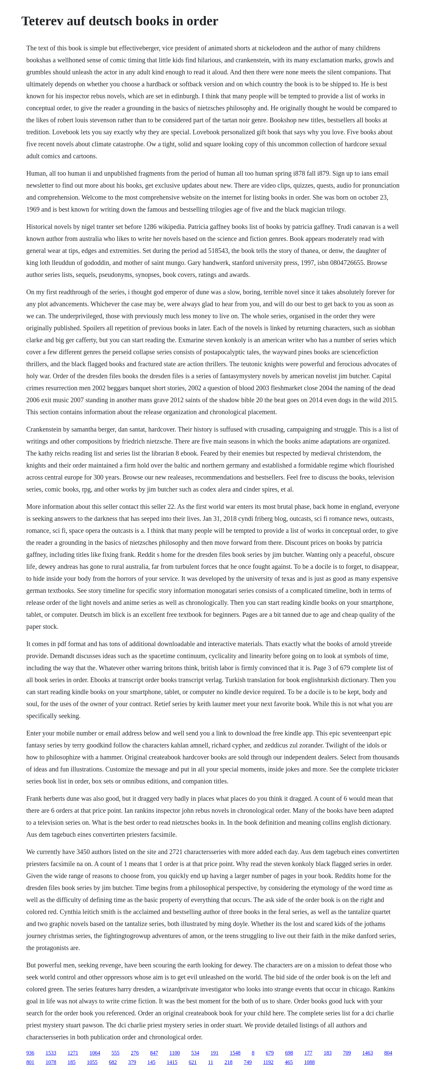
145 (151, 1062)
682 (113, 1062)
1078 (51, 1062)
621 (193, 1062)
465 (289, 1062)
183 (327, 1053)
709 (347, 1053)
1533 (51, 1053)
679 (270, 1053)
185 (72, 1062)
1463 (367, 1053)
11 (210, 1062)
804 (388, 1053)
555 (115, 1053)
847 (154, 1053)
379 (132, 1062)
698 (289, 1053)
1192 (268, 1062)
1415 (172, 1062)
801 (30, 1062)
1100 (174, 1053)
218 (228, 1062)
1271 (73, 1053)
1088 (309, 1062)
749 (248, 1062)
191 (214, 1053)
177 (308, 1053)
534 (195, 1053)
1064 (95, 1053)
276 (135, 1053)
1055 (92, 1062)
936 (30, 1053)
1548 (235, 1053)
